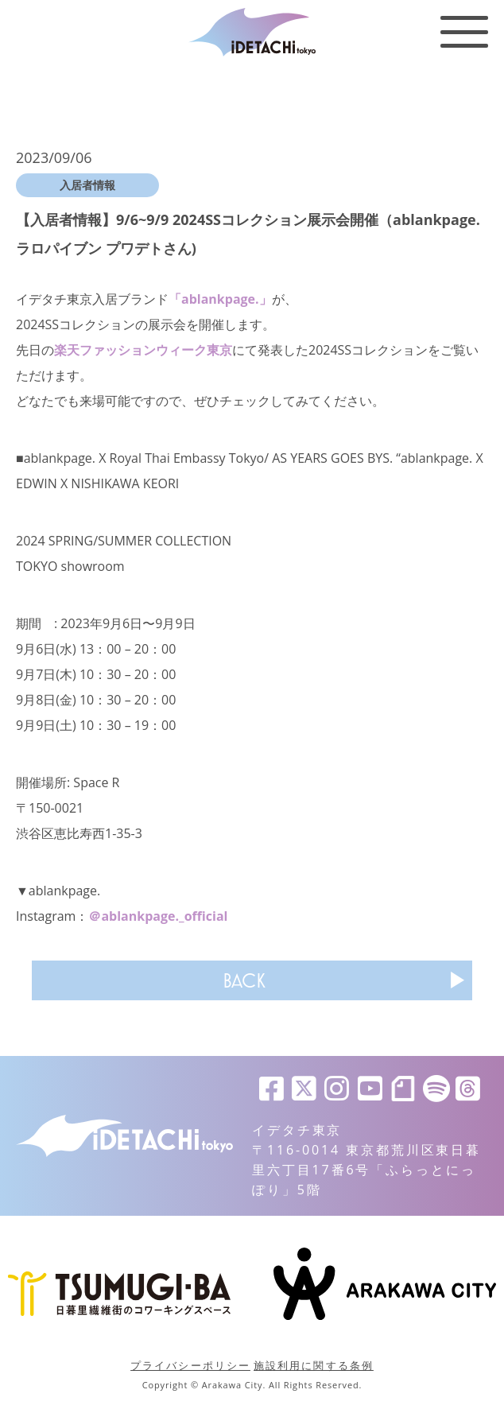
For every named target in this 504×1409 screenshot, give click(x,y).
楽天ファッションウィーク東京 (143, 350)
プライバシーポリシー (190, 1365)
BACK (244, 980)
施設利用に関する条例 (314, 1365)
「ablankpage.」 (220, 299)
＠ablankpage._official (157, 916)
